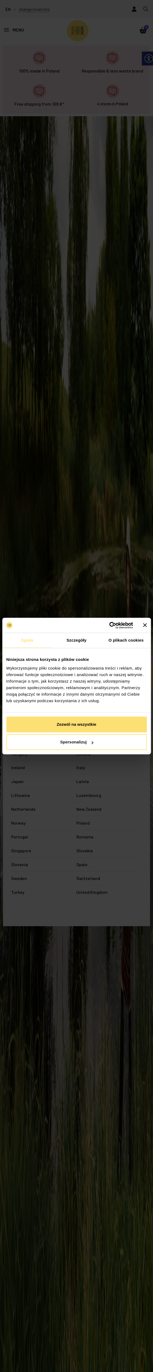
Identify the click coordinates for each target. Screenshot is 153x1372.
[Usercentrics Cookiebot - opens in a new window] (109, 625)
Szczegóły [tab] (76, 640)
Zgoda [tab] (27, 640)
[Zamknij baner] (145, 625)
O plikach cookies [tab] (125, 640)
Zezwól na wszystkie (76, 724)
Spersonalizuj (76, 742)
